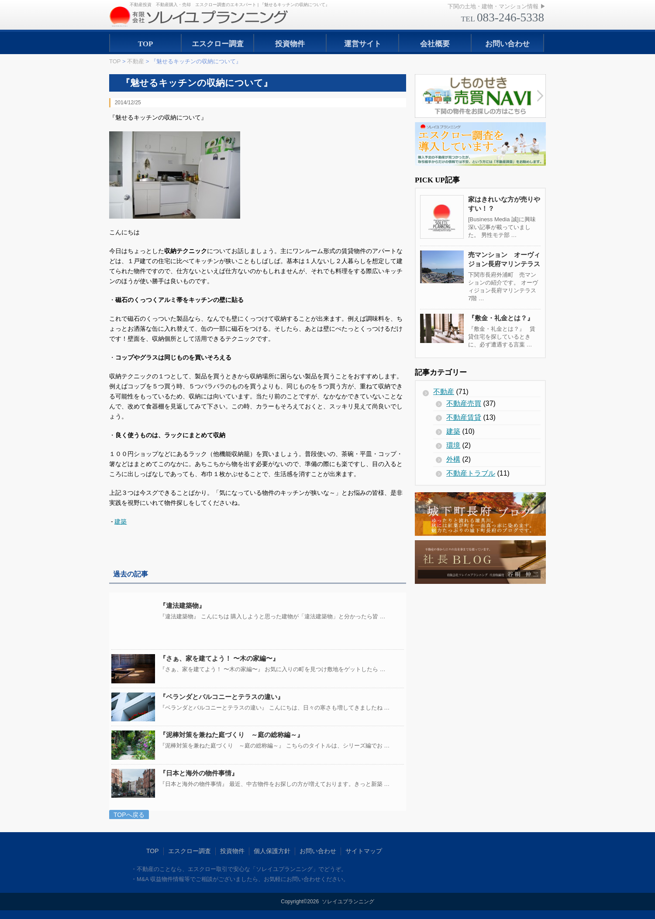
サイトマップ (363, 850)
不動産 (443, 391)
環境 (453, 445)
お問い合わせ (507, 44)
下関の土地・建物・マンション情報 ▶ (497, 6)
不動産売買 (463, 403)
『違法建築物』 (182, 605)
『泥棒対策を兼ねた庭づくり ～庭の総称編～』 (231, 734)
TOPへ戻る (129, 814)
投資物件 (290, 44)
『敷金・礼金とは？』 (501, 318)
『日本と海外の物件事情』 (198, 773)
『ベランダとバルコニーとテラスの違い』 (221, 696)
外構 (453, 459)
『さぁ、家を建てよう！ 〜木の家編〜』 (219, 658)
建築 (120, 521)
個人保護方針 (272, 850)
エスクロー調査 (218, 44)
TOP (145, 44)
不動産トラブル (470, 473)
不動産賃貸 (463, 417)
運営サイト (362, 44)
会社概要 (435, 44)
